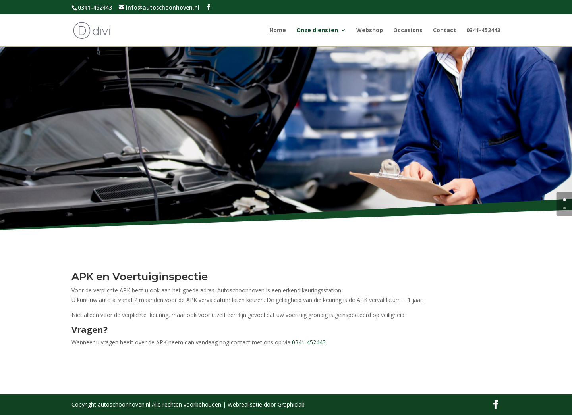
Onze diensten (317, 30)
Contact (444, 30)
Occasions (408, 30)
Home (277, 30)
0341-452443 (483, 30)
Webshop (369, 30)
